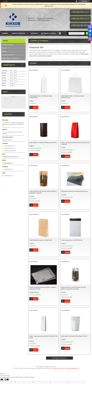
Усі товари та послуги (58, 358)
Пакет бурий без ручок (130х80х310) (40, 240)
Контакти (34, 33)
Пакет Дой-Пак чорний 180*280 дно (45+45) (42, 142)
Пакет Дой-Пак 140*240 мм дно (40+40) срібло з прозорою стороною (73, 288)
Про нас (4, 48)
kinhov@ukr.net (8, 163)
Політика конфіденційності (72, 368)
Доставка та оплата (48, 33)
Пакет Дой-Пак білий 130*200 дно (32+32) (74, 336)
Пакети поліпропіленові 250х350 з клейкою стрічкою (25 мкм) (42, 288)
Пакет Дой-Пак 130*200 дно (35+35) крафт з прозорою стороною (43, 192)
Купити (35, 107)
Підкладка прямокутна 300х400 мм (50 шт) (74, 191)
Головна (5, 33)
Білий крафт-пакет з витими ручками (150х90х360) (40, 96)
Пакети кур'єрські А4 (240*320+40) (71, 240)
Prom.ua (54, 366)
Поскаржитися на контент (58, 368)
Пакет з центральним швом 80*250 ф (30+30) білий (43, 336)
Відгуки (4, 51)
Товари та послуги (18, 33)
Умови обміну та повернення (10, 58)
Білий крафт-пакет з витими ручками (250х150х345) (72, 96)
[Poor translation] (6, 379)
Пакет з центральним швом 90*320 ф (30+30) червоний (75, 143)
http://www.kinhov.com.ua (11, 156)
